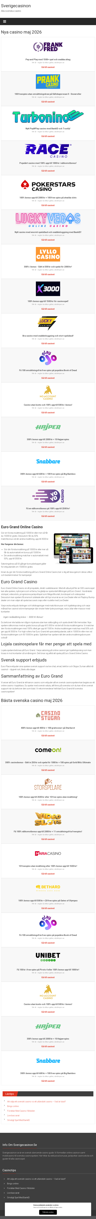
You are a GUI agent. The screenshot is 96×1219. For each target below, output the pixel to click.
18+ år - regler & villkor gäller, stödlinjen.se (48, 62)
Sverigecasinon (16, 5)
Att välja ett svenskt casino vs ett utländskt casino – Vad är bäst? (36, 1101)
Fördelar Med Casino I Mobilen (21, 1111)
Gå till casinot (48, 67)
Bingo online (13, 1106)
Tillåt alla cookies (48, 1212)
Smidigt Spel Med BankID (18, 1120)
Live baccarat (13, 1115)
